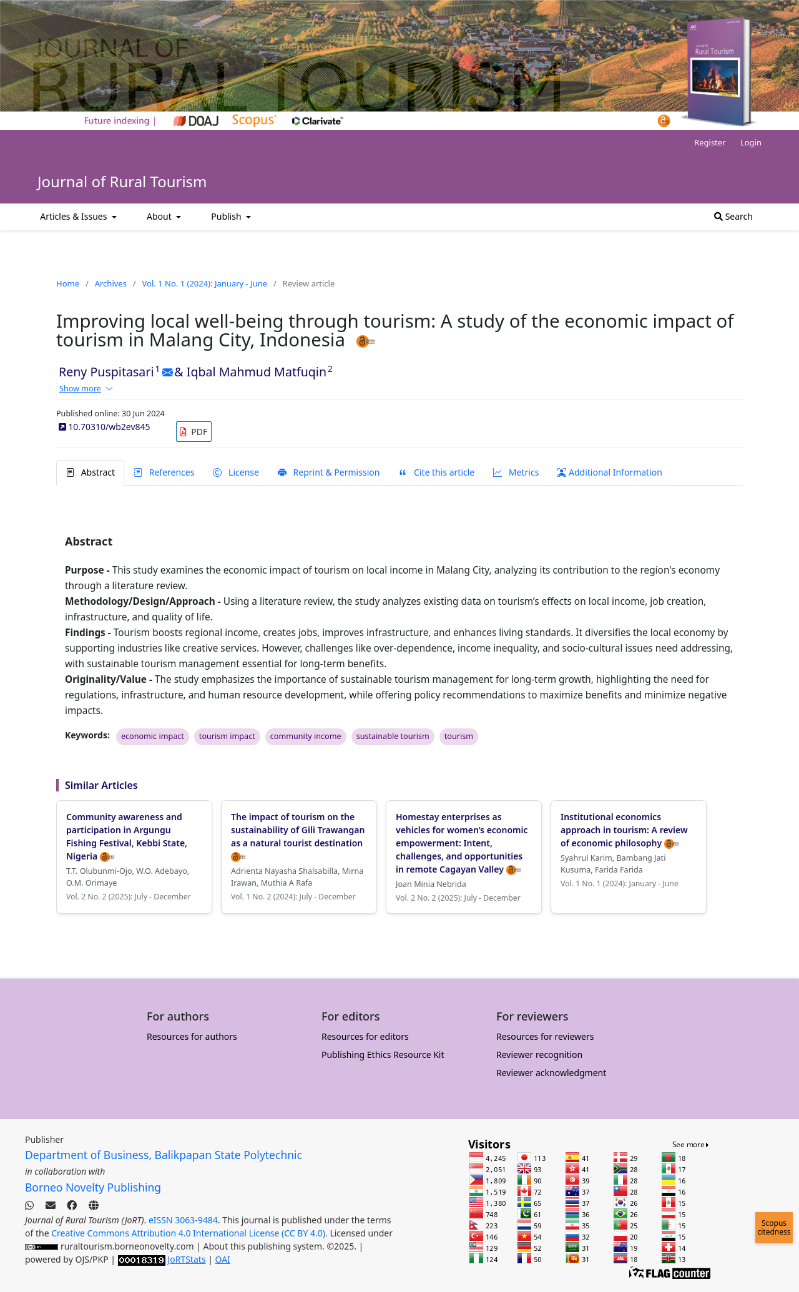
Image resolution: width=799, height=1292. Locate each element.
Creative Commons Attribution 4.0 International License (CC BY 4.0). (190, 1233)
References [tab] (164, 472)
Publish (227, 216)
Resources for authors (192, 1036)
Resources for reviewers (545, 1036)
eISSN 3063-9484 (183, 1220)
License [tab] (235, 472)
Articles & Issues (74, 216)
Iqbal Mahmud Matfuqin (256, 371)
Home (67, 283)
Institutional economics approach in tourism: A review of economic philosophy (624, 830)
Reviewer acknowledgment (551, 1073)
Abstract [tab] (90, 472)
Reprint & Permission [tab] (329, 472)
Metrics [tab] (516, 472)
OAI (222, 1259)
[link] (194, 431)
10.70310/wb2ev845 (104, 427)
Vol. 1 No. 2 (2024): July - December (293, 896)
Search (733, 216)
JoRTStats (186, 1259)
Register (709, 142)
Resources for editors (365, 1036)
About (160, 216)
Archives (111, 283)
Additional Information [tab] (609, 472)
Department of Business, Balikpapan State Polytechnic (163, 1154)
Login (751, 142)
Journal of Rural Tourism (122, 181)
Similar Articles (101, 785)
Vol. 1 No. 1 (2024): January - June (205, 283)
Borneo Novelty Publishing (93, 1187)
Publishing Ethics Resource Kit (382, 1054)
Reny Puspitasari (106, 371)
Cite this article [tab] (436, 472)
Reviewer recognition (539, 1054)
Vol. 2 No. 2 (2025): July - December (128, 896)
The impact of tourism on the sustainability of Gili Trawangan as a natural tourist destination (298, 836)
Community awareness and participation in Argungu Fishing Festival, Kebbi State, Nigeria (126, 836)
